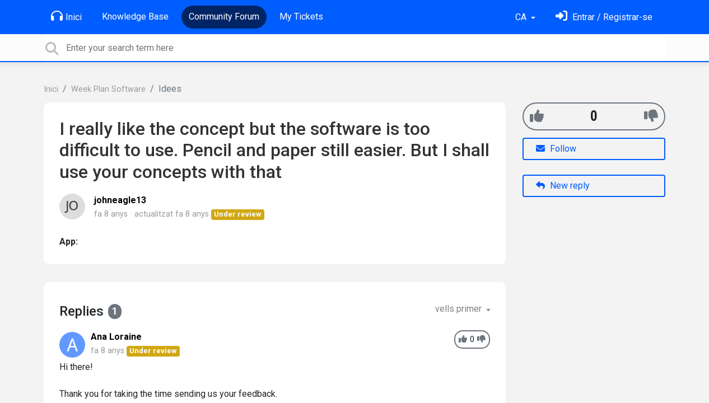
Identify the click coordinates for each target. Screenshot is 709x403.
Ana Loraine (116, 336)
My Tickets (301, 16)
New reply (563, 185)
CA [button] (522, 17)
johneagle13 (120, 200)
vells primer (459, 308)
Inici (66, 16)
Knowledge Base (135, 16)
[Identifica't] (604, 17)
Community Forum (224, 16)
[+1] (537, 116)
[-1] (651, 116)
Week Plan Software (108, 89)
